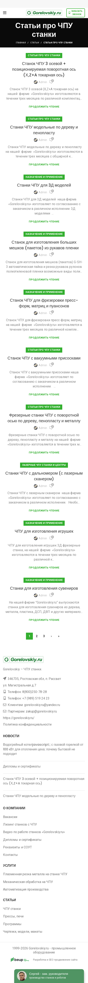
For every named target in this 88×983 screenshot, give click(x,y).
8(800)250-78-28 (34, 692)
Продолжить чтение (44, 106)
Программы (12, 924)
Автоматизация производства (25, 889)
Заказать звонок (76, 13)
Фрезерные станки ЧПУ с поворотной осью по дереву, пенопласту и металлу (44, 418)
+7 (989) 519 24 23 (35, 698)
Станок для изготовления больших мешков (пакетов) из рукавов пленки (44, 245)
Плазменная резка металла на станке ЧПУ (35, 874)
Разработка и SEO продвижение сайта (44, 959)
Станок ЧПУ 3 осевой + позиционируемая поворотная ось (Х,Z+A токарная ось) (44, 69)
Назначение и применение (44, 177)
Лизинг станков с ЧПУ (20, 824)
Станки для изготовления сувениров (44, 588)
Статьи (34, 42)
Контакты (10, 855)
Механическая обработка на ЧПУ (28, 882)
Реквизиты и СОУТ (17, 847)
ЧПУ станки (12, 909)
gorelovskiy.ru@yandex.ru (42, 705)
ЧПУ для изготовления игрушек (44, 531)
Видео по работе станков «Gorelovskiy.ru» (34, 832)
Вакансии (10, 817)
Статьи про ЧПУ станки (44, 55)
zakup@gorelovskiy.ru (41, 711)
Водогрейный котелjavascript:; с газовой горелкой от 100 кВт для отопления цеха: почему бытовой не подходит (43, 749)
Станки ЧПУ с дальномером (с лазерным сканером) (44, 476)
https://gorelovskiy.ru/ (18, 718)
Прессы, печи (13, 916)
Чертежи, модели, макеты (22, 932)
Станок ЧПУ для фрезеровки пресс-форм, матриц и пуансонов (44, 303)
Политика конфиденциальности (27, 724)
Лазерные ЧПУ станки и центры (44, 465)
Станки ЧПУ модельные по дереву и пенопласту (44, 130)
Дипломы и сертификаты (22, 766)
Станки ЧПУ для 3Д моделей (44, 185)
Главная (21, 42)
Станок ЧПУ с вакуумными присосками (44, 358)
